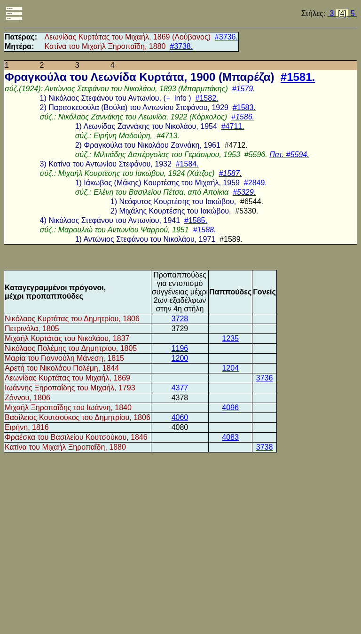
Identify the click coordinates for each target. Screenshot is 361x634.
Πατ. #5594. (289, 154)
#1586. (242, 117)
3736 (264, 378)
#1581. (298, 77)
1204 (230, 368)
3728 (180, 319)
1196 (180, 348)
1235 (230, 338)
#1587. (230, 173)
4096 (230, 408)
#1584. (187, 164)
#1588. (204, 230)
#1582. (207, 98)
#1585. (195, 220)
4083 (230, 437)
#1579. (243, 89)
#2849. (255, 183)
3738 (264, 447)
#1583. (244, 107)
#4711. (232, 126)
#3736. (226, 37)
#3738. (181, 46)
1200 (180, 358)
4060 (180, 417)
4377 (180, 388)
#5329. (244, 192)
